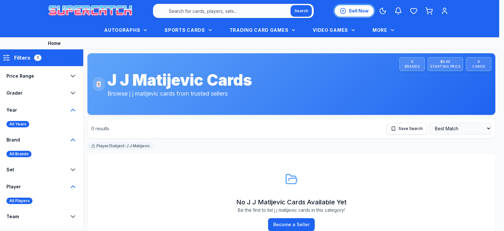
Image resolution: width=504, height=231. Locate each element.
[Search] (301, 11)
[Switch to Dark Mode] (383, 11)
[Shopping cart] (429, 11)
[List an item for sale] (354, 10)
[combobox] (233, 11)
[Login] (444, 11)
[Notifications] (398, 11)
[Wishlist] (414, 11)
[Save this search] (407, 128)
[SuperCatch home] (90, 11)
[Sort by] (460, 128)
